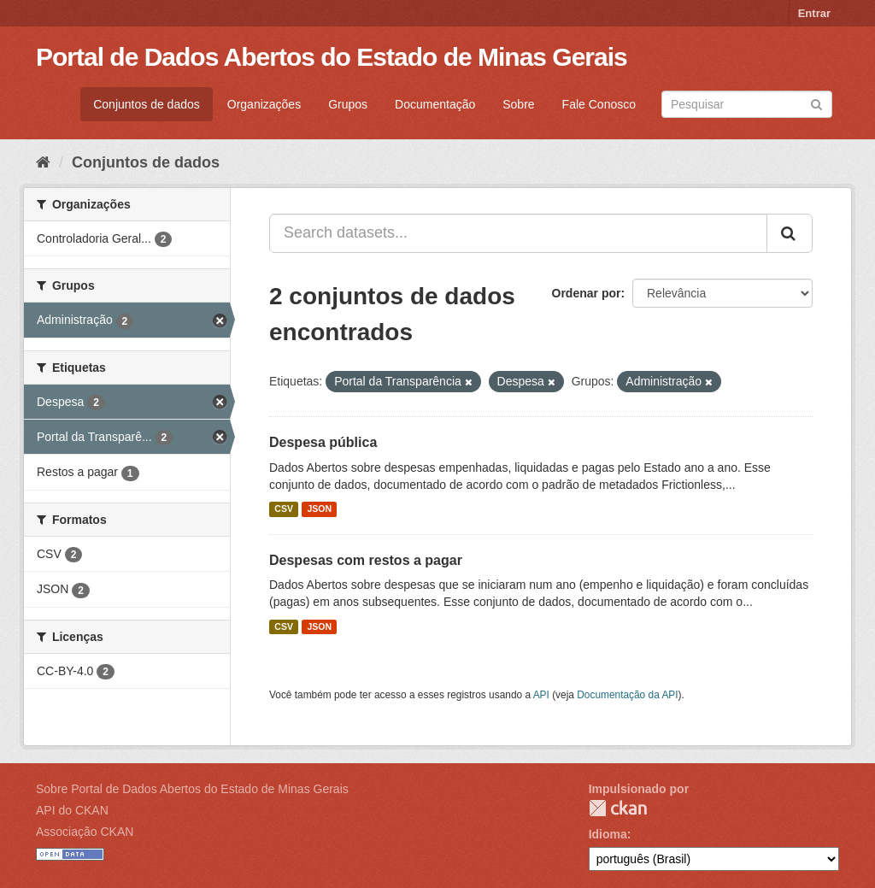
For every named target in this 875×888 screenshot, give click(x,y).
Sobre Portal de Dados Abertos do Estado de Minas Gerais (192, 789)
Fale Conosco (599, 104)
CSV (283, 509)
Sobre (518, 104)
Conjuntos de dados (146, 104)
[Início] (43, 162)
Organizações (264, 104)
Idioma (608, 834)
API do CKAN (72, 810)
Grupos (347, 104)
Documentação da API (627, 695)
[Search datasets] (746, 104)
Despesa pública (323, 442)
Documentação (435, 104)
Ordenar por (586, 293)
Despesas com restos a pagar (365, 560)
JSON (319, 509)
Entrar (814, 13)
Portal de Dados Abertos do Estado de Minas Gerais (331, 57)
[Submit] (816, 103)
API (541, 695)
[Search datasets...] (518, 233)
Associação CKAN (84, 831)
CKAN (618, 808)
